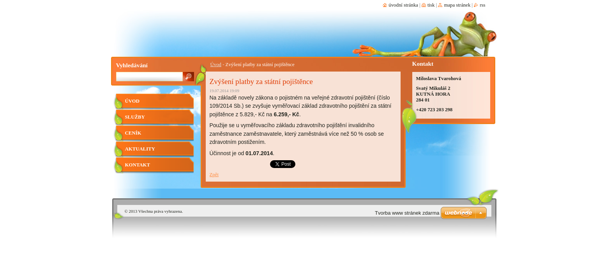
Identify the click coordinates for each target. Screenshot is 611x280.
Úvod (215, 64)
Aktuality (140, 149)
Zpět (214, 174)
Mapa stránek (457, 5)
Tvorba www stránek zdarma (407, 213)
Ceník (133, 133)
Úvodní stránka (403, 5)
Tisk (431, 5)
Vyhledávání (132, 65)
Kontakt (137, 165)
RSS (482, 5)
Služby (135, 117)
